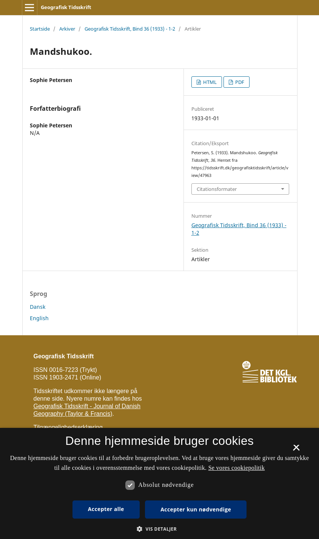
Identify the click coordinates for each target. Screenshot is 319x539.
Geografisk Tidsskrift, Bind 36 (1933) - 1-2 (130, 28)
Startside (40, 28)
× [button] (296, 450)
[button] (159, 529)
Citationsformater (217, 189)
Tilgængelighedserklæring (68, 427)
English (39, 318)
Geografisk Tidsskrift (66, 7)
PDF (239, 82)
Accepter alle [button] (106, 509)
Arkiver (67, 28)
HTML (209, 82)
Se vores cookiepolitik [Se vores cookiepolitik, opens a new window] (236, 468)
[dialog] (159, 483)
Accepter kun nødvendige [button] (195, 509)
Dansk (37, 306)
